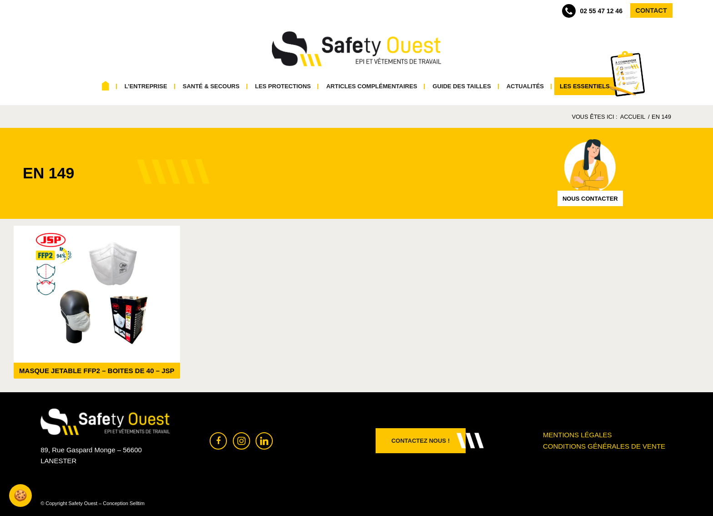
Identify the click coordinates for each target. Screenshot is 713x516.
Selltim (137, 503)
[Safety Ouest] (356, 49)
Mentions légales (577, 435)
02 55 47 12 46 (592, 11)
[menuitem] (106, 86)
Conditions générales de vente (604, 446)
